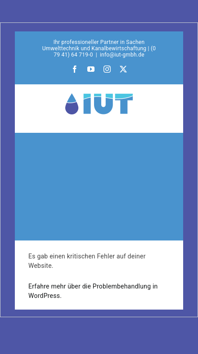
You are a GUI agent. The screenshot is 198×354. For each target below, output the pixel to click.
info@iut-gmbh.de (122, 55)
